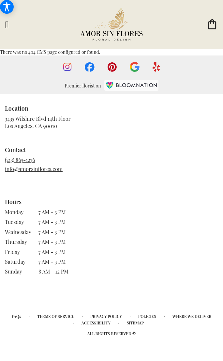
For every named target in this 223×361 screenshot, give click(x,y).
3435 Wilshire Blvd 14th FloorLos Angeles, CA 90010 (38, 122)
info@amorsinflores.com (34, 168)
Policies (147, 316)
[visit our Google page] (134, 67)
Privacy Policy (106, 316)
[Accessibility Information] (7, 7)
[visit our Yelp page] (156, 67)
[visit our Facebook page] (89, 67)
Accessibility (96, 322)
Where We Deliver (192, 316)
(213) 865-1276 (20, 159)
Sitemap (135, 322)
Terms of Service (55, 316)
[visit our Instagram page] (67, 67)
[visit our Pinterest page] (112, 67)
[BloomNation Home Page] (131, 85)
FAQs (16, 316)
